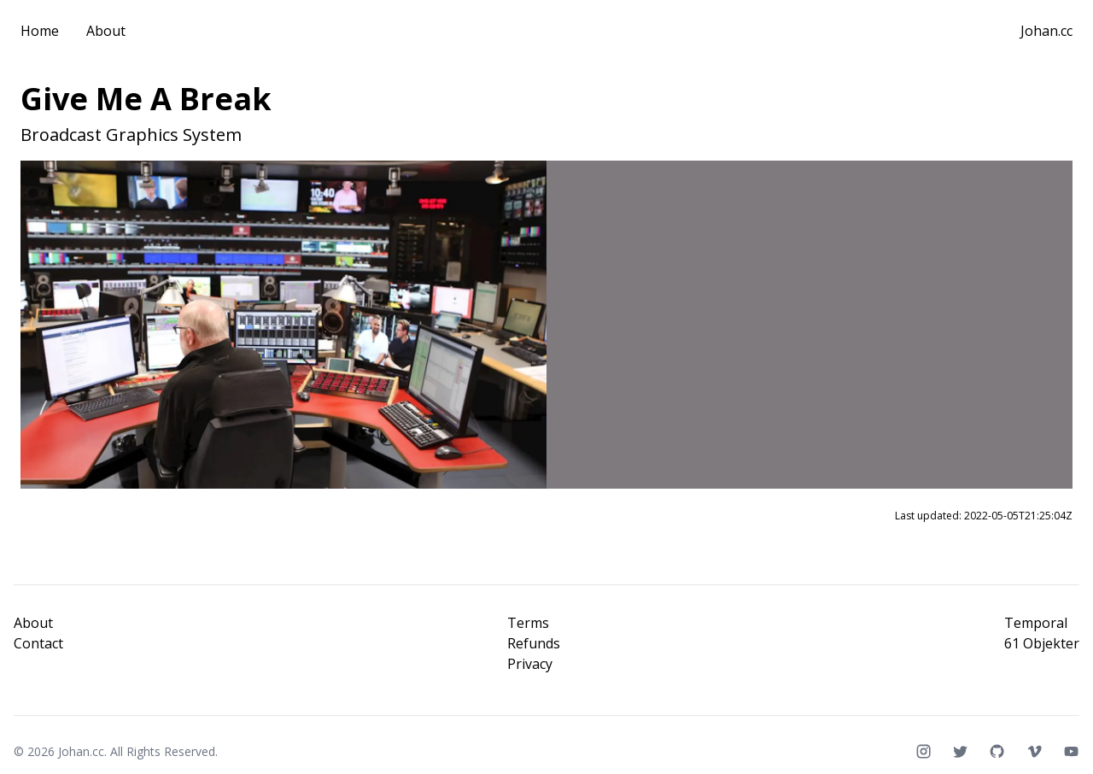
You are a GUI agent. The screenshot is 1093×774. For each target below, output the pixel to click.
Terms (528, 622)
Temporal (1035, 622)
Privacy (529, 663)
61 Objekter (1041, 643)
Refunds (533, 643)
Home (39, 30)
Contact (38, 643)
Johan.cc (1046, 30)
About (106, 30)
